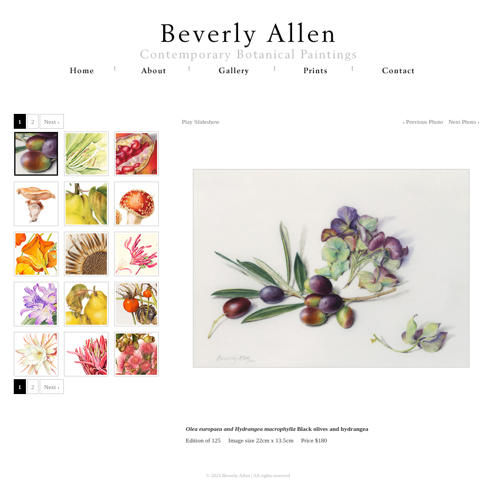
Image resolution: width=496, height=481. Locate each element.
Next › (52, 121)
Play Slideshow (200, 121)
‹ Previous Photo (422, 121)
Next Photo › (464, 121)
